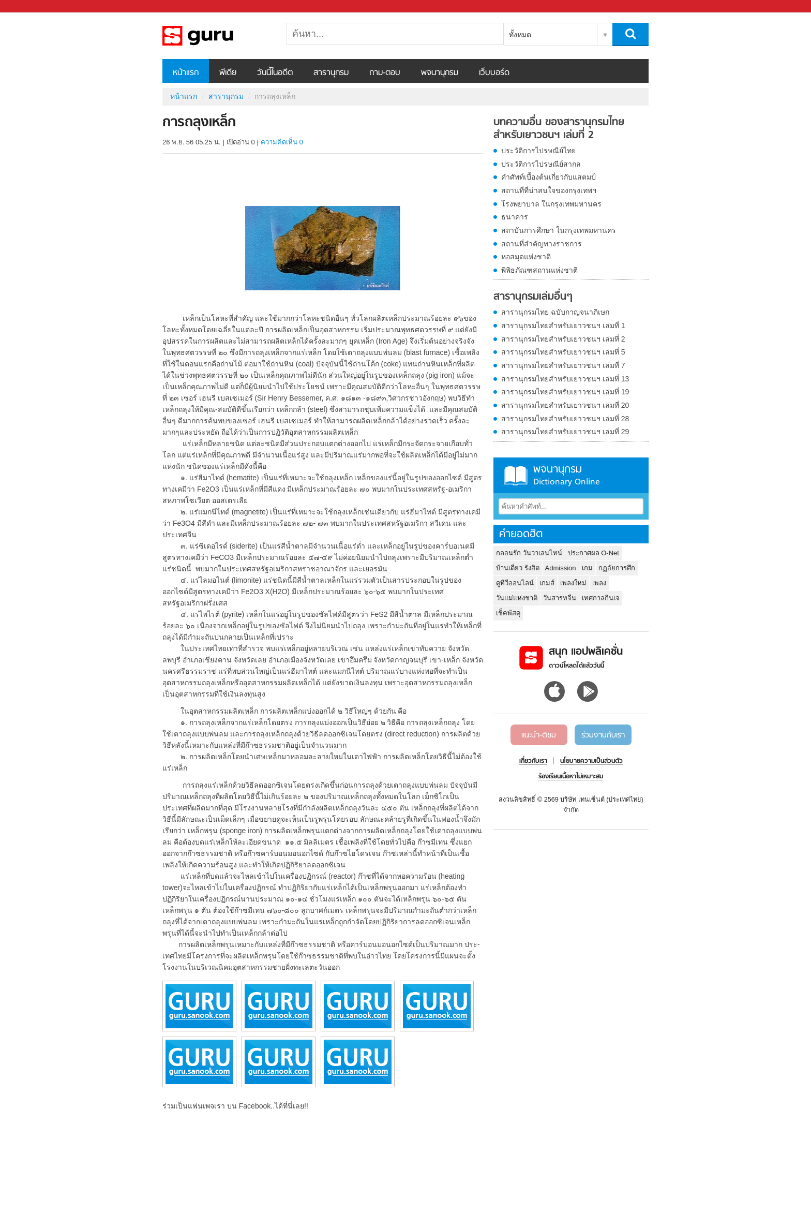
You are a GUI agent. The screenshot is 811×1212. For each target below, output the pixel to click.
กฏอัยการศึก (616, 568)
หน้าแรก (186, 73)
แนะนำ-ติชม (538, 735)
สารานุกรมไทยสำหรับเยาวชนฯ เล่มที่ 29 (565, 431)
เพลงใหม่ (573, 583)
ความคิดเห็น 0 (282, 142)
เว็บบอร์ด (494, 73)
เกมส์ (546, 583)
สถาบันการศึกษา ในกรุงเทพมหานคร (558, 230)
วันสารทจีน (559, 598)
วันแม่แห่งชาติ (516, 598)
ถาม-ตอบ (384, 73)
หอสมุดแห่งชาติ (526, 257)
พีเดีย (227, 73)
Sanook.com (31, 6)
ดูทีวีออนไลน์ (515, 583)
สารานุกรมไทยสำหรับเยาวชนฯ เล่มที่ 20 (565, 405)
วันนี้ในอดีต (275, 73)
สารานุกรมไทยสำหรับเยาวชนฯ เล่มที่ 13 (565, 379)
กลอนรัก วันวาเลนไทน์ (529, 553)
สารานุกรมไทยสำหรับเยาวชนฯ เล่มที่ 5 (563, 352)
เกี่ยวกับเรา (533, 761)
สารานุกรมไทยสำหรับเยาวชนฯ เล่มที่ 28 (565, 419)
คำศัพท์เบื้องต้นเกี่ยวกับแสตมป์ (548, 177)
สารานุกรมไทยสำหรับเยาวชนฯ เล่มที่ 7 (563, 365)
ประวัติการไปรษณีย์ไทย (538, 150)
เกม (587, 568)
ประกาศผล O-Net (593, 553)
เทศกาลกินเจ (601, 598)
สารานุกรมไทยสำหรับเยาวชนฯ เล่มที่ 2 (563, 339)
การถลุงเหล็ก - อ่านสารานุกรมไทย (216, 36)
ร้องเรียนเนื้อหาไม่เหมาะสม (570, 777)
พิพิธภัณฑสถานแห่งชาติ (539, 270)
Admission (560, 568)
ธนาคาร (514, 217)
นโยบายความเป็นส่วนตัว (591, 761)
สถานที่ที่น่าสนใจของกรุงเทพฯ (548, 190)
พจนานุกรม (439, 73)
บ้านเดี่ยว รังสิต (517, 568)
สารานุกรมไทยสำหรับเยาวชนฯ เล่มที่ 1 (563, 325)
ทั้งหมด (520, 35)
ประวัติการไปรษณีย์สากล (541, 164)
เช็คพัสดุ (508, 613)
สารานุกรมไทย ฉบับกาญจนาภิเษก (555, 312)
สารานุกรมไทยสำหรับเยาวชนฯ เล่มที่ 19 (565, 392)
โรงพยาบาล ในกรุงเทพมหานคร (551, 204)
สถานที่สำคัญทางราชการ (541, 244)
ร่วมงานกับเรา (603, 735)
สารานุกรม (331, 73)
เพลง (599, 583)
